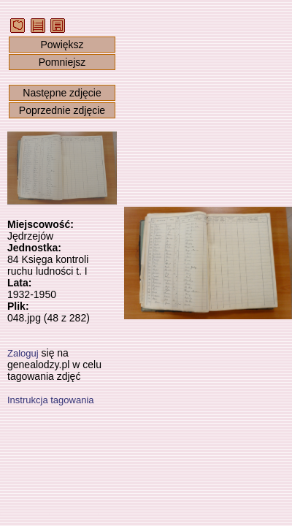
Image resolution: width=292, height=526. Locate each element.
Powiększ (61, 44)
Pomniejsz (62, 62)
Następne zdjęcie (62, 93)
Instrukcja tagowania (50, 399)
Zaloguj (23, 353)
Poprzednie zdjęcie (62, 110)
